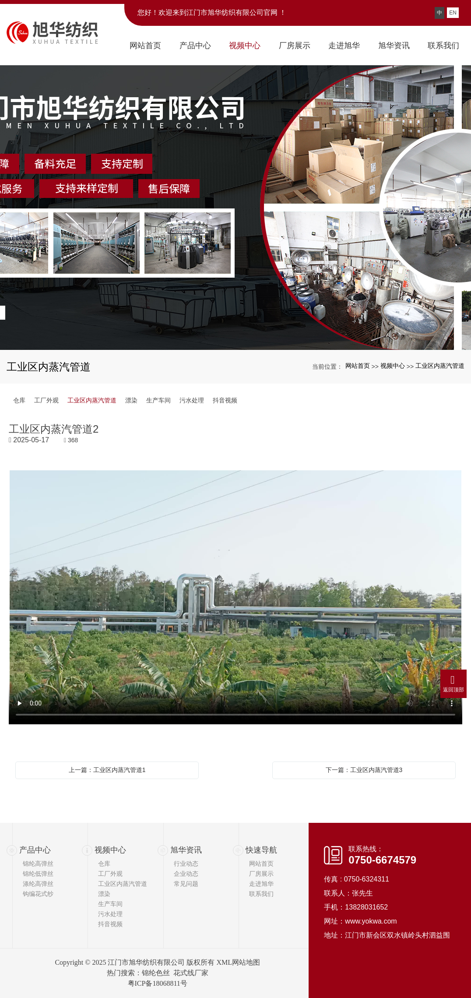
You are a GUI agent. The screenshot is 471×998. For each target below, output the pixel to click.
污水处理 (191, 400)
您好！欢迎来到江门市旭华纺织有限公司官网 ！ (211, 12)
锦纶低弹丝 (38, 873)
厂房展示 (261, 873)
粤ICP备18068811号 (157, 983)
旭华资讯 (186, 850)
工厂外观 (46, 400)
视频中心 (392, 365)
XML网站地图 (238, 962)
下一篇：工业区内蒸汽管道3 (364, 769)
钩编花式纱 (38, 893)
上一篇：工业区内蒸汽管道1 (107, 769)
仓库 (19, 400)
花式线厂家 (190, 973)
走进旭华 (261, 883)
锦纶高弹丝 (38, 863)
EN (453, 13)
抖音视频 (225, 400)
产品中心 (35, 850)
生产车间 (158, 400)
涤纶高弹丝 (38, 883)
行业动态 (186, 863)
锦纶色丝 (156, 973)
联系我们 (261, 893)
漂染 (131, 400)
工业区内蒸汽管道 (439, 365)
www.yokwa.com (371, 921)
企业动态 (186, 873)
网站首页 (357, 365)
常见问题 (186, 883)
